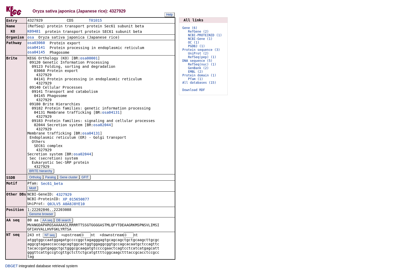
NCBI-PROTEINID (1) (205, 35)
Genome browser (41, 214)
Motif (32, 189)
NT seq (50, 236)
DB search (63, 221)
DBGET (11, 267)
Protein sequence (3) (201, 50)
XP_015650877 (76, 200)
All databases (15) (199, 82)
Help (169, 14)
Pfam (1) (195, 79)
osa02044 (102, 125)
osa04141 (36, 48)
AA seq (47, 221)
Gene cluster (68, 178)
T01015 (95, 20)
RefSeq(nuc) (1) (202, 64)
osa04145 (36, 53)
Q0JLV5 (54, 204)
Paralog (50, 178)
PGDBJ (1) (196, 46)
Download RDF (193, 90)
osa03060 (36, 43)
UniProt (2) (198, 53)
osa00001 (89, 59)
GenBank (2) (198, 68)
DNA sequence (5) (197, 61)
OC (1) (193, 42)
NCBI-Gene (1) (200, 39)
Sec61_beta (52, 184)
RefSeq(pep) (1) (202, 57)
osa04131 (110, 113)
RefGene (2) (198, 31)
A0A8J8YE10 (74, 204)
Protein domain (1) (199, 75)
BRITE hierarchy (40, 171)
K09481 (34, 32)
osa (30, 38)
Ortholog (35, 178)
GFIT (84, 178)
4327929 (63, 195)
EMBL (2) (195, 72)
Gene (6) (189, 28)
